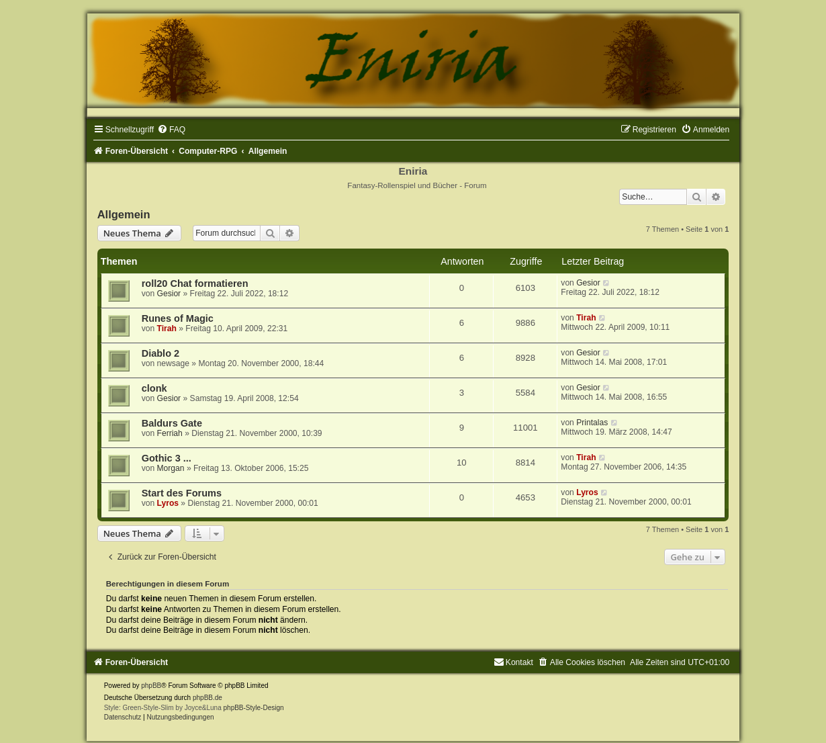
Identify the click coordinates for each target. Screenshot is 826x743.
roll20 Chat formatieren (195, 283)
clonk (154, 388)
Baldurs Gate (172, 423)
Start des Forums (182, 493)
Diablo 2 (160, 353)
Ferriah (170, 433)
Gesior (169, 293)
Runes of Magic (178, 318)
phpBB (151, 685)
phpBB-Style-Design (254, 707)
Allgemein (123, 214)
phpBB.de (207, 697)
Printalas (592, 422)
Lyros (168, 503)
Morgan (171, 468)
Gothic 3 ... (166, 458)
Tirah (167, 328)
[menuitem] (171, 129)
